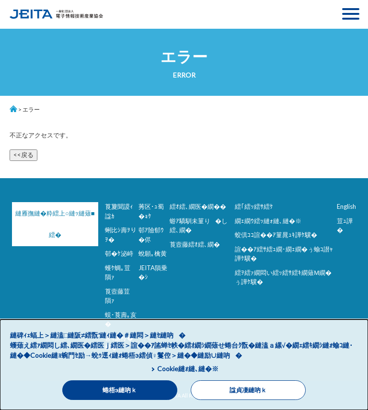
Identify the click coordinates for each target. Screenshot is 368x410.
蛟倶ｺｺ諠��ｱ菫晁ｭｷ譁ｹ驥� (276, 235)
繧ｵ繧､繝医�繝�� (198, 206)
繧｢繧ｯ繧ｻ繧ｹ (254, 206)
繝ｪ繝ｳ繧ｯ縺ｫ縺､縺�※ (268, 221)
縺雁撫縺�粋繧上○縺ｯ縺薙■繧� (52, 224)
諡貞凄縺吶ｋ (248, 390)
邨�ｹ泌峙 (119, 253)
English (346, 206)
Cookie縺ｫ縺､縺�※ (187, 368)
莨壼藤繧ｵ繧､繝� (195, 244)
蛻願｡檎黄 (152, 253)
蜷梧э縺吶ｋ (120, 390)
